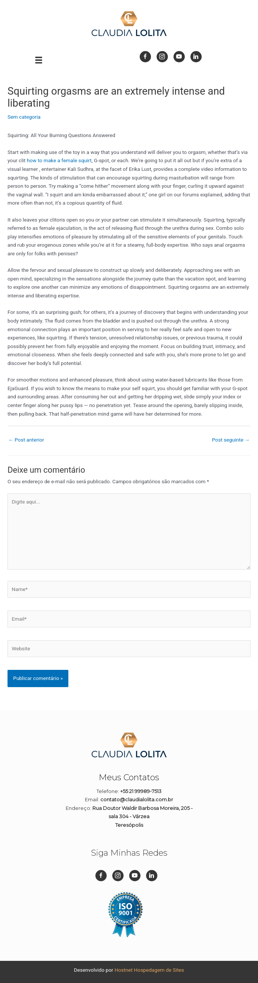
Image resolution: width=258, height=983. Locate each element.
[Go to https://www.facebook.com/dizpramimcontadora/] (145, 56)
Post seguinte (231, 440)
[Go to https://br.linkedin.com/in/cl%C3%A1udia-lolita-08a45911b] (196, 56)
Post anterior (26, 440)
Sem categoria (24, 117)
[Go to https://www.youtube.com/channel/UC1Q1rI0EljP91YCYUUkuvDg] (179, 56)
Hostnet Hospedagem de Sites (149, 970)
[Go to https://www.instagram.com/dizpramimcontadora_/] (162, 56)
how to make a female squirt (59, 160)
